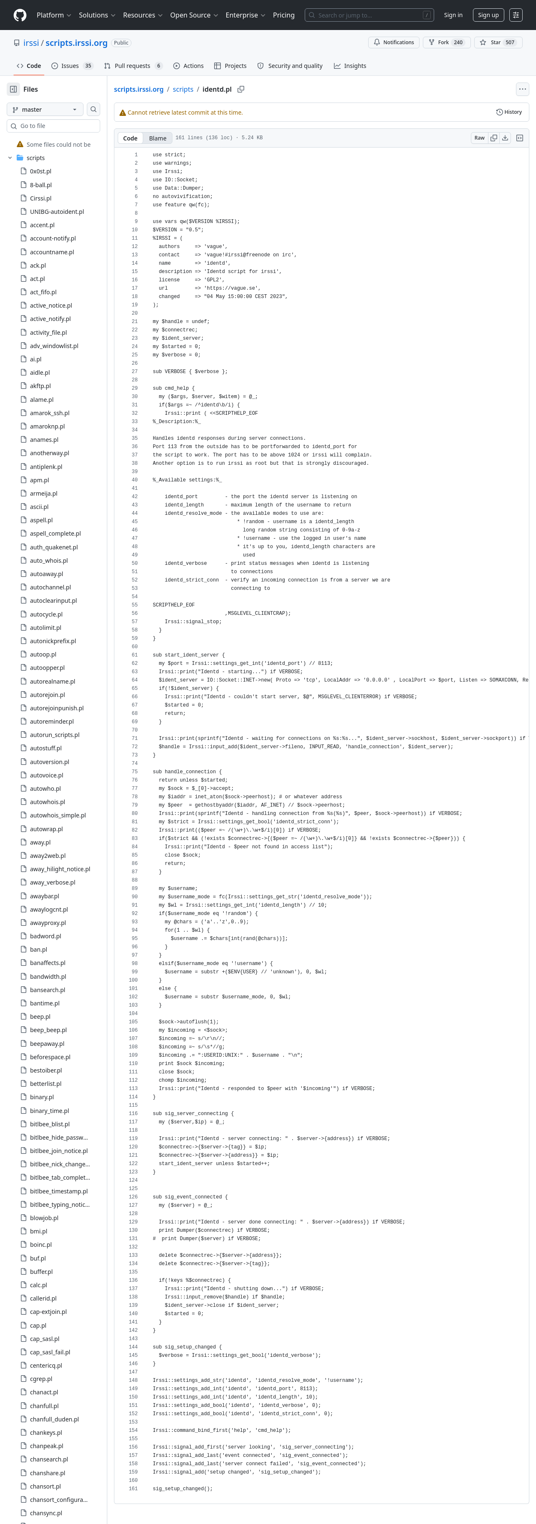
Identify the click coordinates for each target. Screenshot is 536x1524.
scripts (210, 89)
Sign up (488, 15)
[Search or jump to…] (369, 15)
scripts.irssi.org (77, 42)
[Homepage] (20, 15)
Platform (54, 15)
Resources (143, 15)
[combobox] (70, 126)
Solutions (97, 15)
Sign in (453, 15)
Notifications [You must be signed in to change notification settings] (394, 42)
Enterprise (246, 15)
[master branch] (58, 109)
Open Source (194, 15)
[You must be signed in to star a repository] (498, 42)
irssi (31, 42)
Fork (446, 42)
